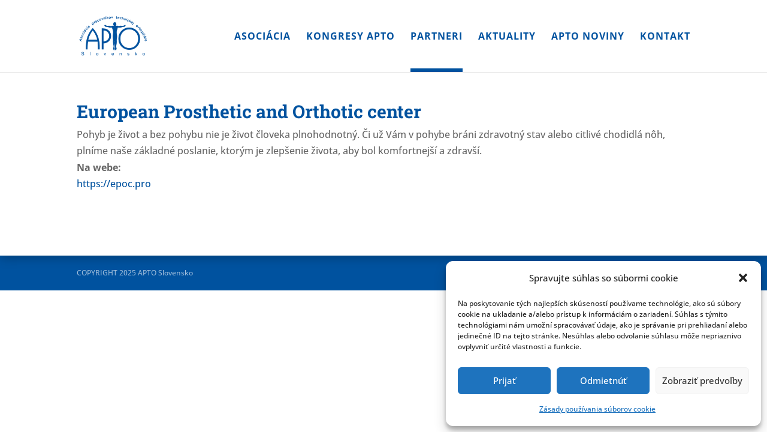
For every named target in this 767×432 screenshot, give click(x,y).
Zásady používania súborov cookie (597, 409)
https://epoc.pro (114, 183)
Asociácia (262, 37)
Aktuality (507, 37)
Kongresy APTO (350, 37)
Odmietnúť (603, 380)
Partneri (436, 37)
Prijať (504, 380)
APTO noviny (587, 37)
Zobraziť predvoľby (702, 380)
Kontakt (665, 37)
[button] (743, 278)
